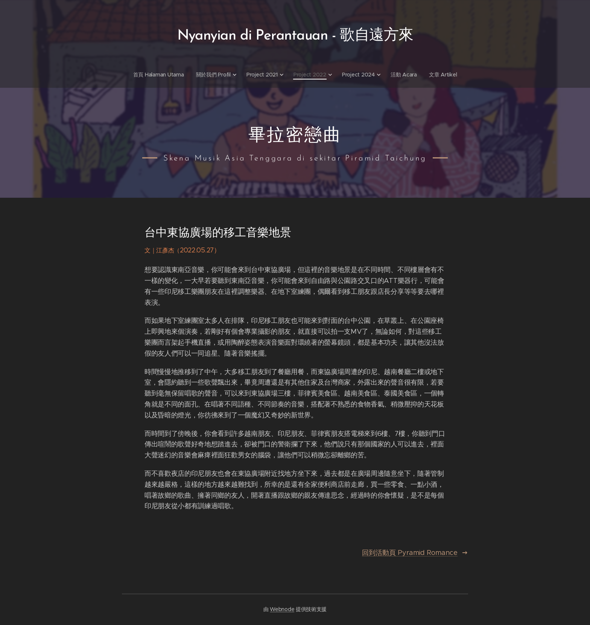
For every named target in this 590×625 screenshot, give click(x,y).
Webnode (282, 609)
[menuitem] (158, 74)
